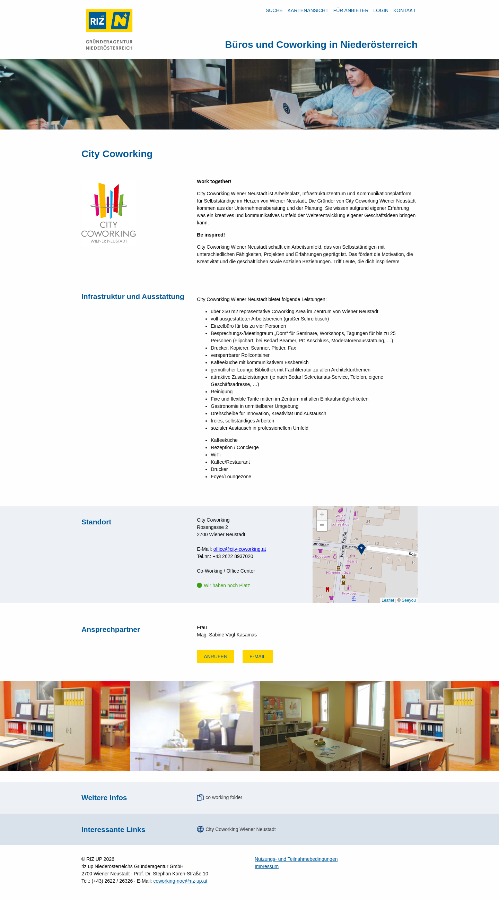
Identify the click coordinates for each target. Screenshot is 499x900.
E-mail (258, 656)
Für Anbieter (351, 10)
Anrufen (215, 656)
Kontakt (404, 10)
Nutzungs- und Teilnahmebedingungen (296, 859)
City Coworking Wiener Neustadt (240, 829)
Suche (274, 10)
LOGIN (380, 10)
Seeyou (409, 600)
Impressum (267, 866)
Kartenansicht (308, 10)
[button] (361, 549)
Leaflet (388, 600)
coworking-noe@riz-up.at (180, 881)
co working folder (223, 797)
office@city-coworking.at (239, 549)
